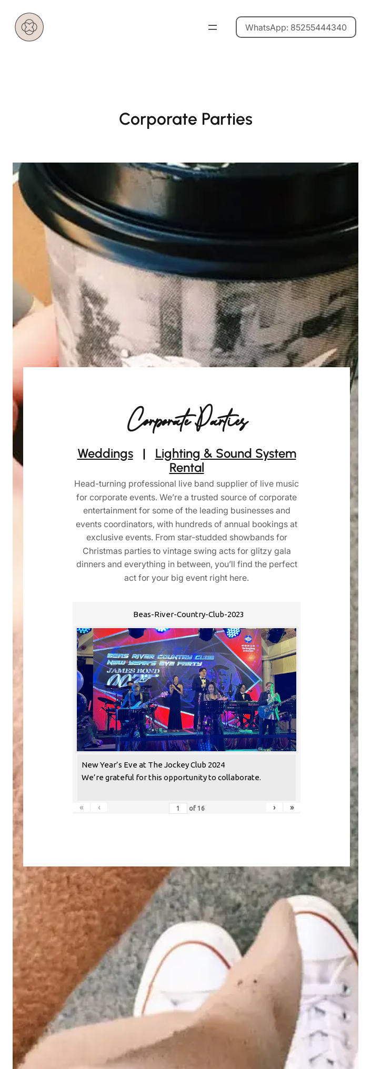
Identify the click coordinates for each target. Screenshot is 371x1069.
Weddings (105, 453)
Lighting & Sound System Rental (225, 461)
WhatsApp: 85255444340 (296, 27)
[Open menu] (212, 27)
